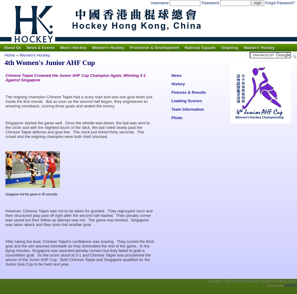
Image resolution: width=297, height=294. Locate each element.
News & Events (41, 47)
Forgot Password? (280, 3)
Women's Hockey (108, 47)
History (178, 84)
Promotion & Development (154, 47)
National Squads (200, 47)
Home (10, 55)
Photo (176, 118)
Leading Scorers (186, 101)
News (176, 75)
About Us (12, 47)
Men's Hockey (73, 47)
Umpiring (229, 47)
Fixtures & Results (188, 92)
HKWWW (290, 285)
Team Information (187, 109)
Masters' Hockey (259, 47)
